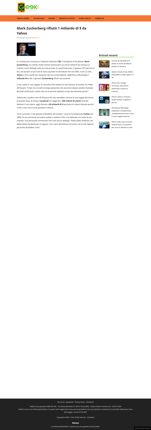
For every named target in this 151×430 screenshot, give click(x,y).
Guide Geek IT (85, 18)
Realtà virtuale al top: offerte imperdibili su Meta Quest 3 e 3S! (123, 74)
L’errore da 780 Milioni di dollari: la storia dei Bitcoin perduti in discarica (122, 63)
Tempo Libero (23, 18)
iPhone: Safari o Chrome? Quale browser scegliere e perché (121, 99)
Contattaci (90, 417)
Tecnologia (38, 18)
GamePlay (99, 18)
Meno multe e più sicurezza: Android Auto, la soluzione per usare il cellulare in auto (122, 124)
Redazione (69, 402)
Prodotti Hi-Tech (67, 18)
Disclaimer (90, 402)
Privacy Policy (80, 402)
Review (51, 18)
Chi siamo (60, 402)
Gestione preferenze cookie (142, 428)
